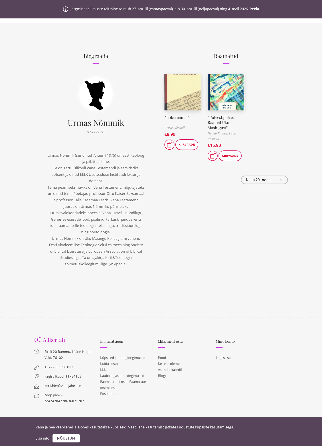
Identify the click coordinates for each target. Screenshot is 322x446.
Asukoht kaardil (170, 369)
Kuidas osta (109, 363)
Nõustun (66, 438)
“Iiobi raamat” (176, 117)
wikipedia (118, 264)
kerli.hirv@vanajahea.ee (63, 385)
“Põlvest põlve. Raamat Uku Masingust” (221, 122)
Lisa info (42, 438)
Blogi (162, 375)
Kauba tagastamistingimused (122, 375)
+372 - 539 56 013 (59, 367)
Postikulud (108, 393)
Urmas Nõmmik (96, 122)
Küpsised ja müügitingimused (122, 357)
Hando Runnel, (218, 133)
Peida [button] (254, 8)
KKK (103, 369)
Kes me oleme (169, 363)
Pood (162, 357)
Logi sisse (223, 357)
